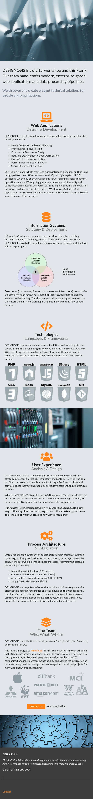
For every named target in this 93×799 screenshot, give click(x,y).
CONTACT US (36, 706)
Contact (6, 791)
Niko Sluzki (36, 650)
